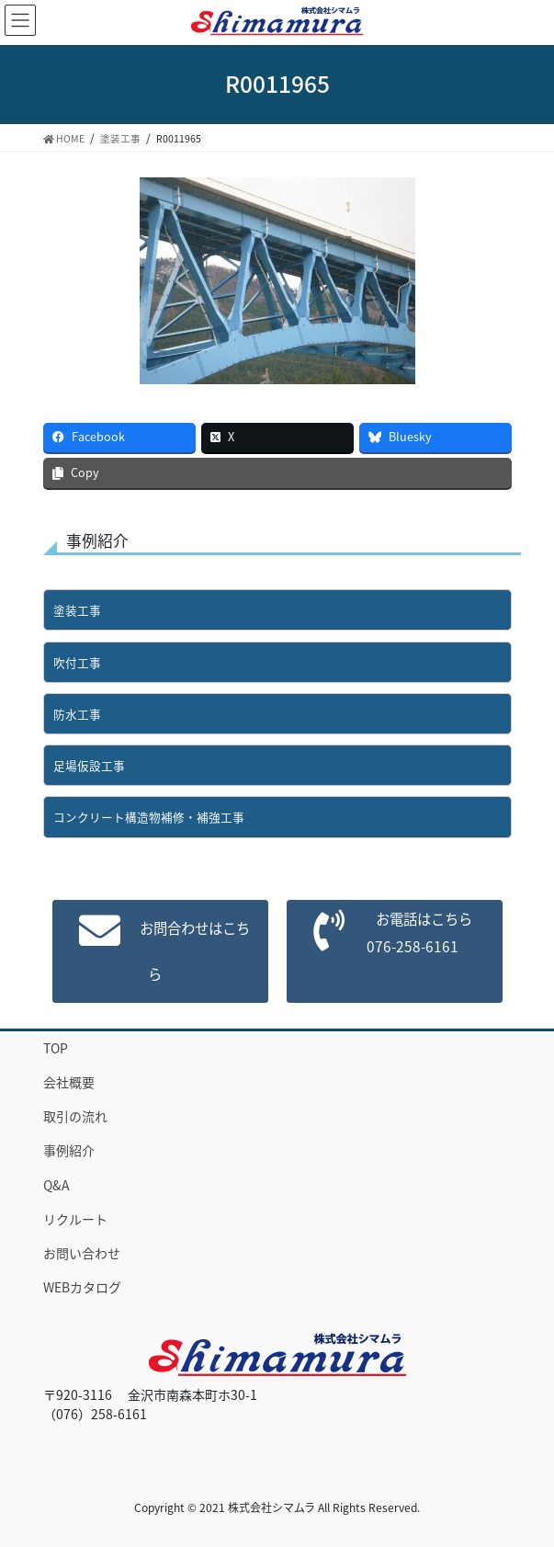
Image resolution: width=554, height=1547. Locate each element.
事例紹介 (69, 1150)
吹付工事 (77, 662)
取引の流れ (75, 1116)
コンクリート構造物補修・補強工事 (148, 816)
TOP (55, 1048)
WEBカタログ (82, 1287)
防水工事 (77, 713)
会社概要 (69, 1082)
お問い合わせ (81, 1253)
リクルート (75, 1219)
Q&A (56, 1185)
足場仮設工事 (89, 765)
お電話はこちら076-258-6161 (418, 932)
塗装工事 (77, 610)
